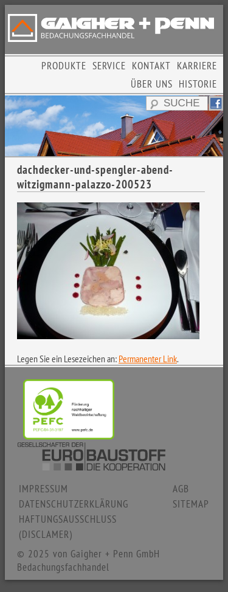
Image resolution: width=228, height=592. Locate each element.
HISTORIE (198, 84)
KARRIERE (197, 65)
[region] (114, 125)
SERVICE (109, 65)
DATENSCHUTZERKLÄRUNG (73, 504)
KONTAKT (151, 65)
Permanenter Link (148, 359)
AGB (181, 488)
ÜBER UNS (152, 84)
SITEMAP (191, 504)
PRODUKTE (63, 65)
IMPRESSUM (43, 488)
